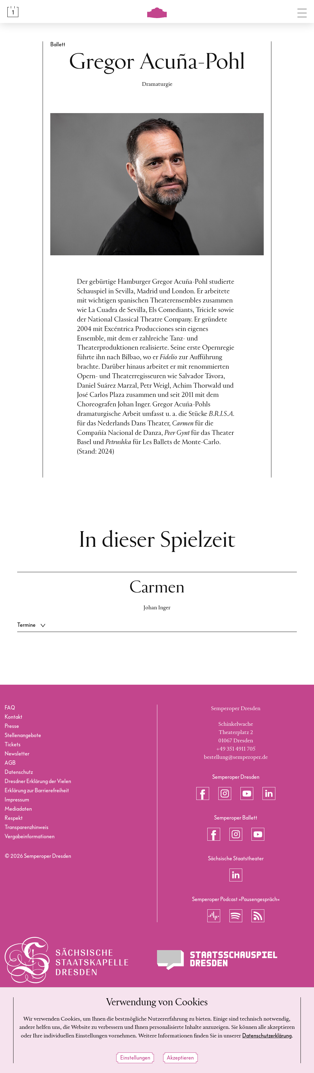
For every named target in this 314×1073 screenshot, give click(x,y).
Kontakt (13, 717)
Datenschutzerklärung (267, 1036)
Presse (12, 726)
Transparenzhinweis (26, 827)
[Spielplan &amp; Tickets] (12, 11)
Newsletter (17, 754)
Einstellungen (135, 1058)
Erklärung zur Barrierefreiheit (37, 790)
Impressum (17, 800)
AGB (10, 763)
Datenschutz (19, 772)
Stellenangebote (23, 735)
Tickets (13, 745)
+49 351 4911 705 (235, 749)
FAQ (10, 708)
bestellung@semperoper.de (236, 757)
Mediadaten (18, 809)
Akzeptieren (180, 1058)
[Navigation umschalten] (302, 11)
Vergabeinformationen (30, 836)
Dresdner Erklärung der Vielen (38, 781)
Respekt (14, 818)
